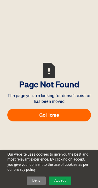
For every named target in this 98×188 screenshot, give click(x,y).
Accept (60, 180)
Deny (36, 180)
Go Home (49, 115)
